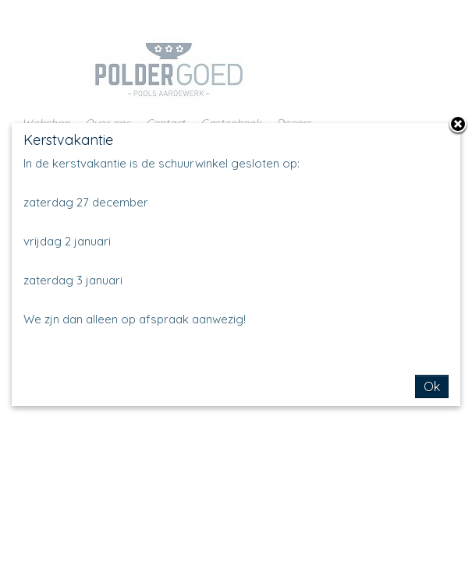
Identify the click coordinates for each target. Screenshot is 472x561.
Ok (432, 386)
